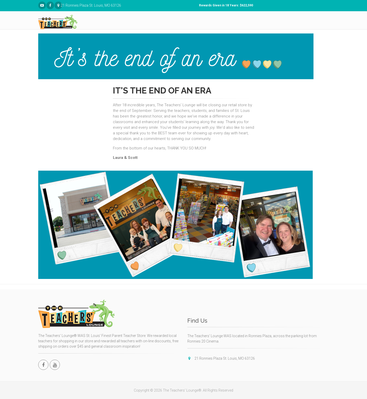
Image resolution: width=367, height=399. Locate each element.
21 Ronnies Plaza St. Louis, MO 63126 (58, 5)
